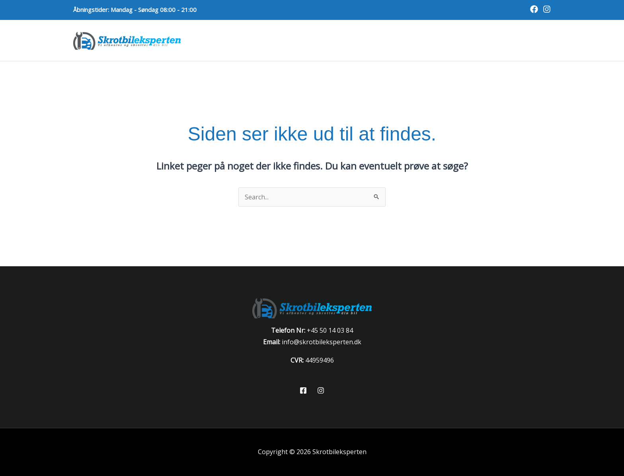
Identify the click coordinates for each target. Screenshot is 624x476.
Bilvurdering (477, 40)
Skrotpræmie (348, 40)
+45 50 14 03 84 (330, 330)
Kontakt (529, 40)
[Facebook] (534, 9)
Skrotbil (296, 40)
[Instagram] (547, 9)
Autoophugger (413, 40)
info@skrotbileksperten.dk (321, 341)
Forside (255, 40)
